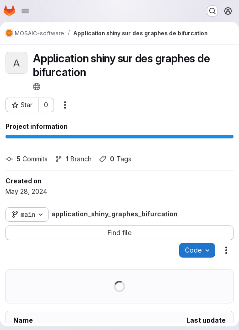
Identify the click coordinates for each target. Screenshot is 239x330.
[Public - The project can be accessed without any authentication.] (36, 86)
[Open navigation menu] (25, 11)
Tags (115, 159)
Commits (26, 159)
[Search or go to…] (212, 11)
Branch (73, 159)
